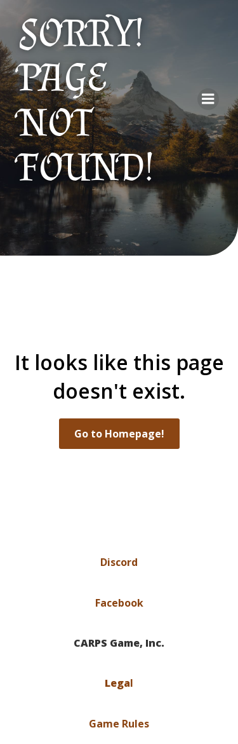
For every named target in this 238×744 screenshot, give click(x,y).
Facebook (119, 603)
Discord (119, 562)
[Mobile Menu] (208, 99)
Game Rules (119, 724)
